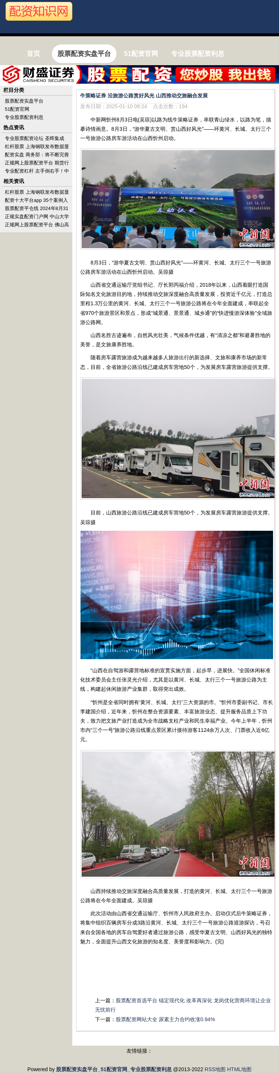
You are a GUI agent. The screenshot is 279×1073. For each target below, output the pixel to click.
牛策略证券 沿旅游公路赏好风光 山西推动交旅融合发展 (144, 96)
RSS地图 (215, 1069)
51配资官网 (17, 109)
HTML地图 (239, 1069)
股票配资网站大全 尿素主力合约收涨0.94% (165, 1019)
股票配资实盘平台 (24, 101)
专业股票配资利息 (24, 117)
